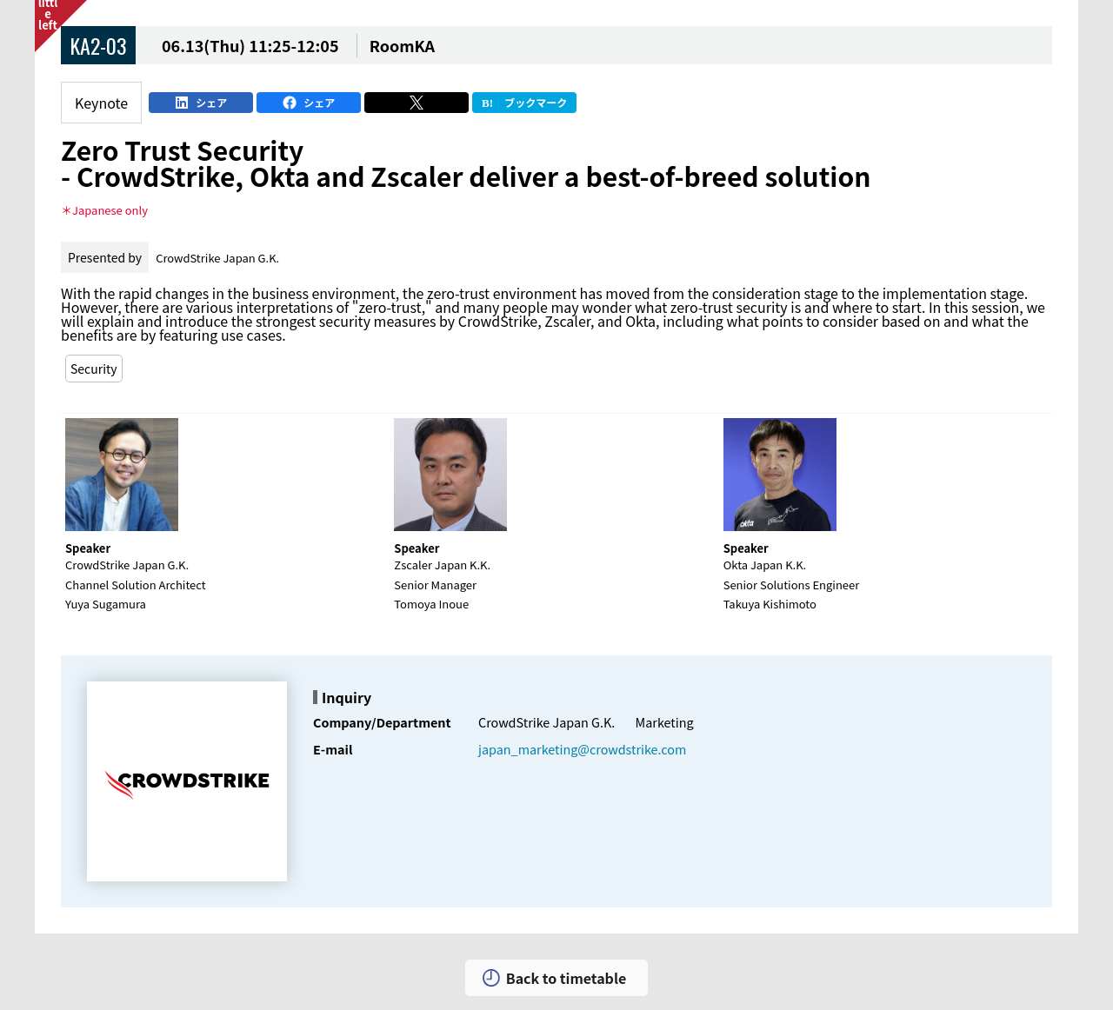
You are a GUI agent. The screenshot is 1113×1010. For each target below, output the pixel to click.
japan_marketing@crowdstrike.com (582, 749)
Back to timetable (566, 978)
